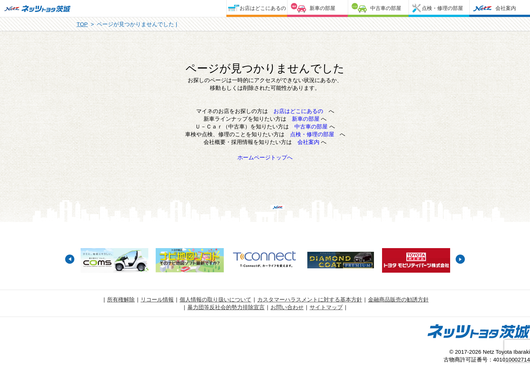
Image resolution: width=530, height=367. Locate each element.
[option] (114, 261)
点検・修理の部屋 (442, 8)
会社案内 (505, 8)
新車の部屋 (322, 8)
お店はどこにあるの (263, 8)
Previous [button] (69, 259)
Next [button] (460, 259)
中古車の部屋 (385, 8)
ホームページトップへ (265, 157)
